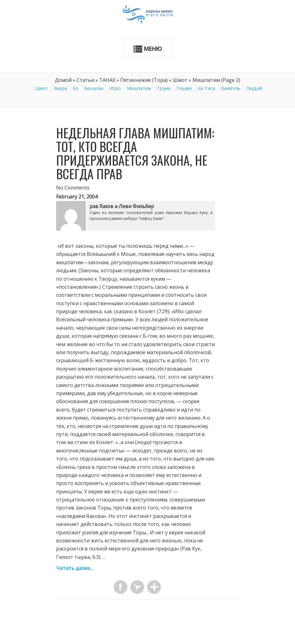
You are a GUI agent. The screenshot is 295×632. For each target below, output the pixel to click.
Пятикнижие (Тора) (144, 80)
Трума (163, 88)
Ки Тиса (206, 88)
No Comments (73, 187)
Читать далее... (74, 568)
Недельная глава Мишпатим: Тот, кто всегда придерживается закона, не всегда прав (135, 153)
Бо (75, 88)
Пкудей (254, 88)
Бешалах (93, 88)
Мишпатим (139, 88)
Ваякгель (230, 88)
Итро (115, 88)
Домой (63, 80)
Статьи (85, 80)
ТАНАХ (107, 80)
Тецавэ (184, 88)
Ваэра (60, 88)
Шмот (180, 80)
